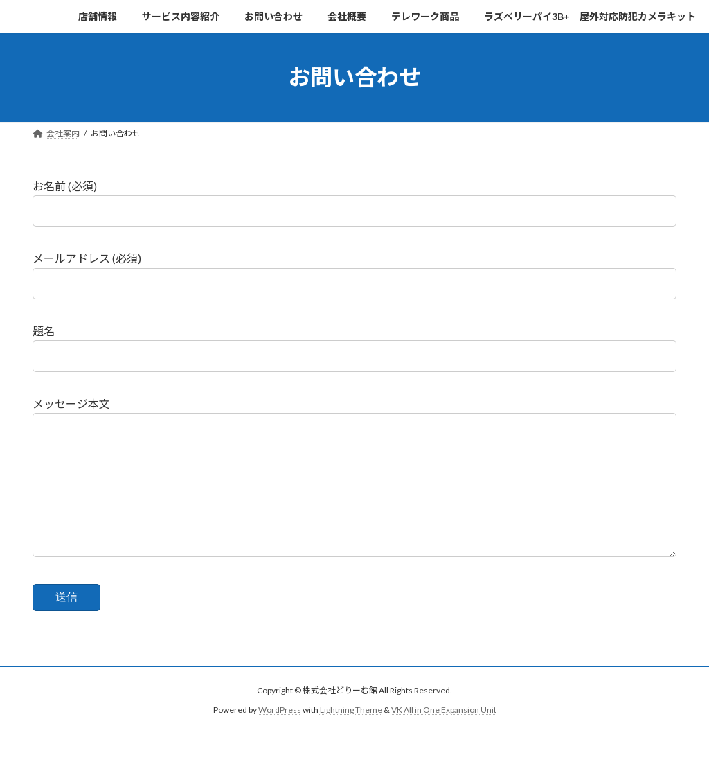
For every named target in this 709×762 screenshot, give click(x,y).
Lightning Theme (351, 737)
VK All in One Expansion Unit (443, 737)
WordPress (279, 737)
